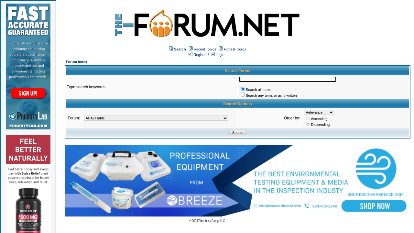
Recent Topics (205, 49)
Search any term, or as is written (271, 95)
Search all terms (258, 90)
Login (217, 55)
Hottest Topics (235, 49)
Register (198, 55)
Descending (320, 125)
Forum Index (76, 62)
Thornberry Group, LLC (211, 221)
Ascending (319, 119)
